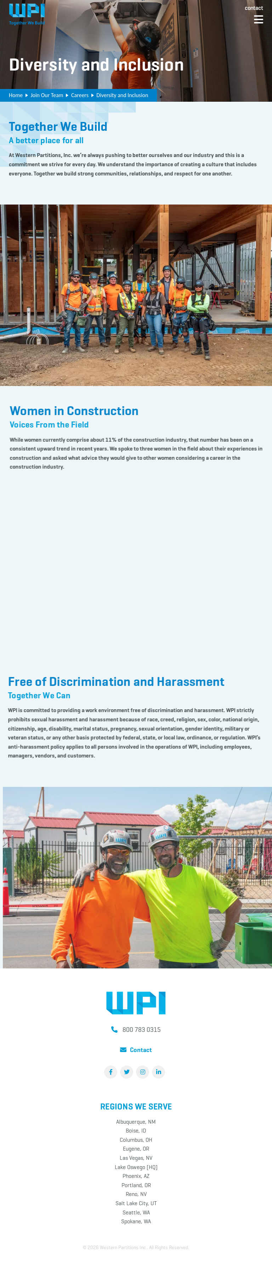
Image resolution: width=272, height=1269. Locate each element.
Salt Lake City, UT (136, 1203)
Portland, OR (136, 1185)
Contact (254, 8)
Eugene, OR (136, 1148)
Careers (80, 95)
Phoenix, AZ (136, 1176)
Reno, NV (136, 1194)
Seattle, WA (136, 1212)
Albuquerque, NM (136, 1121)
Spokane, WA (136, 1221)
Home (16, 95)
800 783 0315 (142, 1030)
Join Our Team (46, 95)
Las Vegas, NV (136, 1158)
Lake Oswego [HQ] (136, 1167)
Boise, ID (136, 1130)
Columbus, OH (136, 1139)
